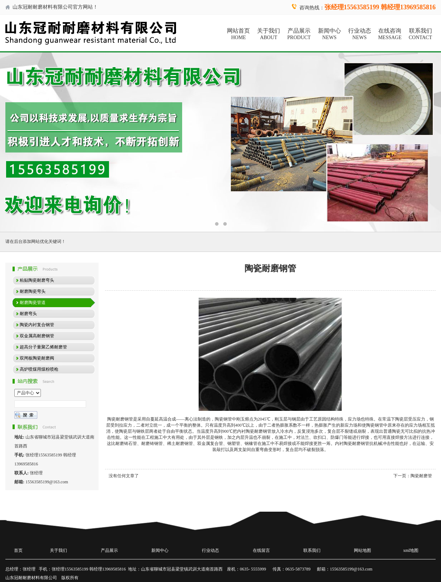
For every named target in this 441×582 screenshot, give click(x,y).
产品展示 (298, 34)
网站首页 (238, 34)
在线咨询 (390, 34)
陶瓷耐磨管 (421, 475)
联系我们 (420, 34)
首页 (18, 550)
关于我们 (268, 34)
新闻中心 (329, 34)
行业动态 (359, 34)
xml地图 (411, 550)
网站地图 (362, 550)
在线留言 (261, 550)
